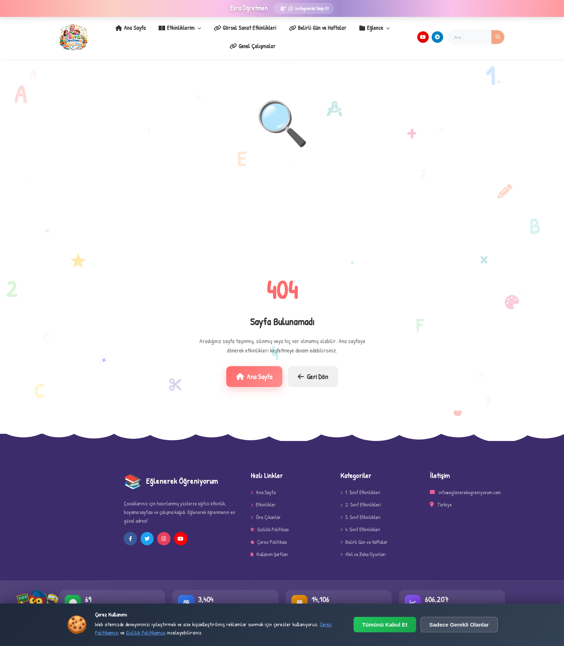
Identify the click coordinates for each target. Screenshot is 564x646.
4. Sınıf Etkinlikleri (360, 521)
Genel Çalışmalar (382, 33)
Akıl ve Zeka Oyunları (363, 545)
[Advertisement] (282, 206)
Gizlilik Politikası (270, 521)
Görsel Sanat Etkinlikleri (216, 33)
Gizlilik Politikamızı (145, 632)
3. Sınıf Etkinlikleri (360, 508)
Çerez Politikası (269, 533)
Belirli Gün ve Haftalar (284, 33)
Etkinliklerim (156, 33)
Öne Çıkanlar (266, 508)
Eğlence (336, 33)
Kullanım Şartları (269, 545)
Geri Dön (313, 368)
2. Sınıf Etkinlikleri (360, 496)
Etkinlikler (263, 496)
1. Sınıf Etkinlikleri (360, 484)
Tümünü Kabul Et (385, 625)
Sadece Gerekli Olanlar (459, 625)
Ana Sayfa (112, 33)
